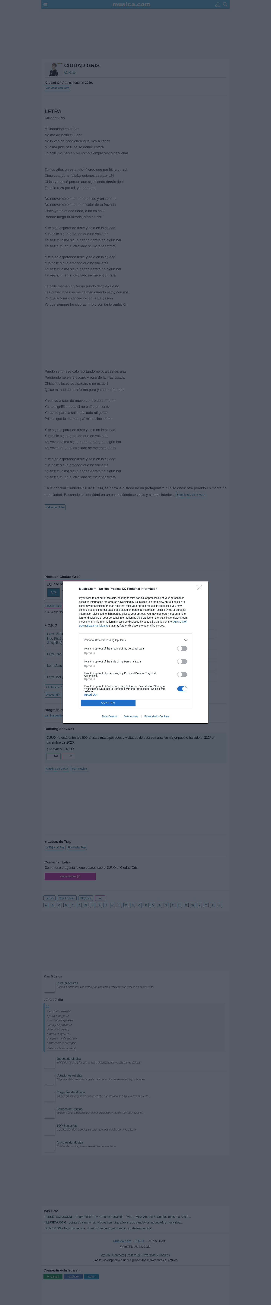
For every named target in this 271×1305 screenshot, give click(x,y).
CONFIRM (108, 702)
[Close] (200, 589)
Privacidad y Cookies (156, 716)
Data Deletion (110, 716)
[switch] (182, 648)
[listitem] (135, 640)
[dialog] (135, 652)
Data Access (131, 716)
